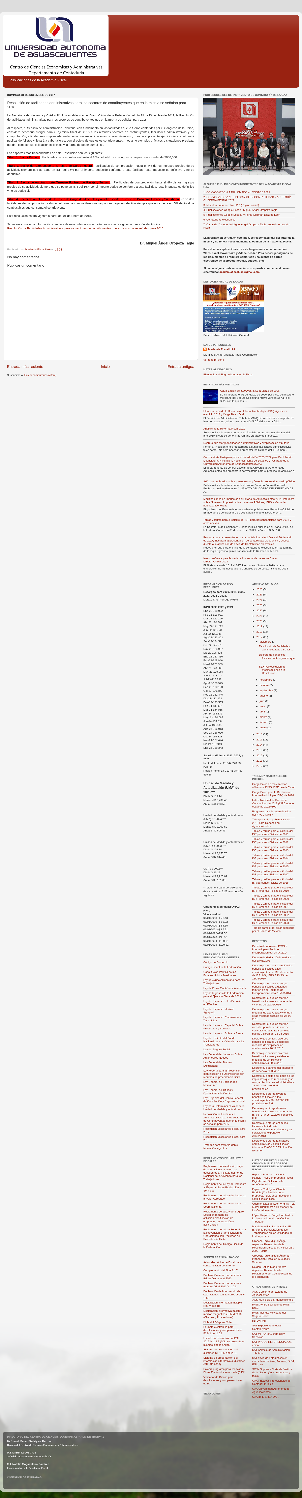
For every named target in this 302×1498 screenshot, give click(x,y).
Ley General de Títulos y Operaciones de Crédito (218, 1091)
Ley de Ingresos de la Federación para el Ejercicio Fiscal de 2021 (223, 995)
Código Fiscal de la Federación (222, 967)
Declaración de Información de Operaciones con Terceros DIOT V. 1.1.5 (224, 1294)
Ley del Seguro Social (216, 1049)
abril (263, 711)
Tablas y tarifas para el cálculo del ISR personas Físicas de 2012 (272, 841)
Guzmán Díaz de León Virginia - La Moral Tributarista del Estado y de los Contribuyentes (273, 1207)
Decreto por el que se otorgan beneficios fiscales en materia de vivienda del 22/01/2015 (272, 1001)
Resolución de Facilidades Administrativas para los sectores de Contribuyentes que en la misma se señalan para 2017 (224, 1119)
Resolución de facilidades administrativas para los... (276, 648)
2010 (259, 765)
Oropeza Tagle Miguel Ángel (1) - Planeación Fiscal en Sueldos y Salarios (272, 1259)
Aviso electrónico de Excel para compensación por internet (222, 1264)
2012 (259, 755)
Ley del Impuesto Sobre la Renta (223, 1033)
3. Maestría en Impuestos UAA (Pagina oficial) (231, 205)
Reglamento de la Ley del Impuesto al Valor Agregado (224, 1197)
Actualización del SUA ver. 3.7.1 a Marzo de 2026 (249, 390)
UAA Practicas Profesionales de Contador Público (271, 1382)
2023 (259, 605)
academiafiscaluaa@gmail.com (239, 271)
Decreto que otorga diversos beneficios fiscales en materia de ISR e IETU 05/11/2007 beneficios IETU (272, 1113)
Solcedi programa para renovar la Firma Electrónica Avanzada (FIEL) (224, 1371)
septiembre (267, 690)
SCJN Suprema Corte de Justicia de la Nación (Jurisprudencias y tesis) (272, 1372)
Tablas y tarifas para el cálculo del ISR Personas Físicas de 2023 (272, 921)
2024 (259, 599)
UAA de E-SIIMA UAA (265, 1396)
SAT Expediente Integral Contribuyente (266, 1327)
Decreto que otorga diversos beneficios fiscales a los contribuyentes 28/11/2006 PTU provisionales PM (271, 1098)
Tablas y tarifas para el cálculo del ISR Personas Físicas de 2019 (272, 889)
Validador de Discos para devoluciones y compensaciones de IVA (222, 1380)
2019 (259, 626)
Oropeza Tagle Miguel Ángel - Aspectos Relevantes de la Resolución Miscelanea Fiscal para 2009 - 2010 (273, 1245)
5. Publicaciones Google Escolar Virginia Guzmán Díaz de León (241, 214)
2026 (259, 589)
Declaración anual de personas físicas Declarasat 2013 (222, 1277)
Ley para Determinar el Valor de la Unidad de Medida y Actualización (224, 1108)
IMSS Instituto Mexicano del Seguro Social (269, 1314)
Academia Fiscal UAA (221, 349)
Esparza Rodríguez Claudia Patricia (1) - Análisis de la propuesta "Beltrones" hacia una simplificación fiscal (271, 1194)
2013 (259, 750)
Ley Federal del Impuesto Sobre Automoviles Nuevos (222, 1056)
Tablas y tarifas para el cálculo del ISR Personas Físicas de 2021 (272, 905)
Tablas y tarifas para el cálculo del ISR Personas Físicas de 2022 (272, 913)
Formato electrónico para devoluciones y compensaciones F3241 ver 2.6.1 (222, 1330)
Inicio (105, 366)
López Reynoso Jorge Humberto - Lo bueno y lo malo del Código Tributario (272, 1218)
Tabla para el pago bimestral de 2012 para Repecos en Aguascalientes (271, 822)
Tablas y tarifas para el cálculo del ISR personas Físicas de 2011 (272, 832)
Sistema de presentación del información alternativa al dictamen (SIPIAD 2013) (224, 1361)
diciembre (266, 641)
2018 (259, 631)
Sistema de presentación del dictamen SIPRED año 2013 (220, 1351)
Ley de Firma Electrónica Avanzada (224, 988)
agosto (264, 695)
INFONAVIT (259, 1320)
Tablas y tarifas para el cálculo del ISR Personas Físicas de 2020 (272, 897)
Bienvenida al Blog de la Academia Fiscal (228, 374)
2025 (259, 594)
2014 (259, 744)
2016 (259, 734)
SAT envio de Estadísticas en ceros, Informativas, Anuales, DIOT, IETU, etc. (273, 1361)
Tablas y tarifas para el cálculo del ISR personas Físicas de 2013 (272, 849)
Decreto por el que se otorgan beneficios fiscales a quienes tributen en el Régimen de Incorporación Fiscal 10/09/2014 (271, 988)
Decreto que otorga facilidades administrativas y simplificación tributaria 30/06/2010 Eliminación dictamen (272, 1145)
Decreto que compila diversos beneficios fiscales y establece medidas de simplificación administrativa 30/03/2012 (270, 1058)
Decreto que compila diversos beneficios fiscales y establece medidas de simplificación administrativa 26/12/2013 (270, 1043)
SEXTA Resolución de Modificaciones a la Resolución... (272, 670)
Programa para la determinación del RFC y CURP (271, 813)
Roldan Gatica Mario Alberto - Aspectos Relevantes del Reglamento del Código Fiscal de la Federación (272, 1271)
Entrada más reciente (25, 366)
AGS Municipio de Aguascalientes (272, 1299)
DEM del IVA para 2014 (217, 1322)
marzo (264, 716)
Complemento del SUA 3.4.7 (220, 1270)
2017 (259, 637)
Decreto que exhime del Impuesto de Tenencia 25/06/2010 (272, 1069)
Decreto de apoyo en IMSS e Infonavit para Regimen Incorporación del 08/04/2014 (270, 949)
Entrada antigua (181, 366)
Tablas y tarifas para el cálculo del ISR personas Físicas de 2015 (272, 865)
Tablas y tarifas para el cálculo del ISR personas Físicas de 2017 (272, 873)
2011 (259, 760)
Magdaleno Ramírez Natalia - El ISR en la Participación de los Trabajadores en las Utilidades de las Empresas (272, 1231)
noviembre (266, 679)
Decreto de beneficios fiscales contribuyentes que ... (277, 658)
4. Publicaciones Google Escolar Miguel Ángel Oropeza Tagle (240, 209)
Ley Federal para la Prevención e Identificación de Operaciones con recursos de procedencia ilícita (223, 1074)
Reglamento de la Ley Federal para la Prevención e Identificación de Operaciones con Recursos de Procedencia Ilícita (224, 1234)
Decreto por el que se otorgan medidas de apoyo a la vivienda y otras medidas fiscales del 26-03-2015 (272, 1014)
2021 (259, 615)
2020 (259, 621)
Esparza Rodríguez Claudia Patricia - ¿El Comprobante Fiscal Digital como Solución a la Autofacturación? (272, 1179)
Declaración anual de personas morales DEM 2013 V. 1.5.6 (222, 1285)
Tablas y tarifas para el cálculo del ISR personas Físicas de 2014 (272, 857)
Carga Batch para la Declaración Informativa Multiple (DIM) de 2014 (273, 794)
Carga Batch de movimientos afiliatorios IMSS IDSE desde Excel (273, 786)
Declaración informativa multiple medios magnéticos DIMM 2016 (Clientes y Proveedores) (222, 1314)
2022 (259, 610)
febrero (264, 722)
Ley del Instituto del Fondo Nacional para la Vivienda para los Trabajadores (224, 1041)
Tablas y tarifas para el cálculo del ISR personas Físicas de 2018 (272, 881)
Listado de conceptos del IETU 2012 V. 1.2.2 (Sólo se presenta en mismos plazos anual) (224, 1341)
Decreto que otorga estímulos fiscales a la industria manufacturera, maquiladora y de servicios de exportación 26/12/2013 (272, 1129)
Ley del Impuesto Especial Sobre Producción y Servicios (223, 1027)
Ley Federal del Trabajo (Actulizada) (217, 1064)
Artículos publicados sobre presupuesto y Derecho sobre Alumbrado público (249, 481)
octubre (265, 685)
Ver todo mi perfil (213, 359)
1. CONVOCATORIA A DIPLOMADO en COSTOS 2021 (236, 192)
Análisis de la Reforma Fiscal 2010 (224, 428)
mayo (263, 706)
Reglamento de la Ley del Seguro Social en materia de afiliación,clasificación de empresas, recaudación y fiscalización (223, 1218)
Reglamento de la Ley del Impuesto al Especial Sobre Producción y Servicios (224, 1187)
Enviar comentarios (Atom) (40, 375)
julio (262, 701)
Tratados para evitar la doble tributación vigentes (220, 1146)
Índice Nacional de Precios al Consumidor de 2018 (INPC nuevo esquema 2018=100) (273, 803)
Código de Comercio (215, 962)
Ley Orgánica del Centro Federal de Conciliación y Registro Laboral (224, 1099)
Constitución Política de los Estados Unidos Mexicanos (219, 973)
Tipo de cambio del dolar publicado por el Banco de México (273, 929)
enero (263, 727)
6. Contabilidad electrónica (219, 219)
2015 (259, 739)
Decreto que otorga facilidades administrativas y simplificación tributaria (246, 442)
